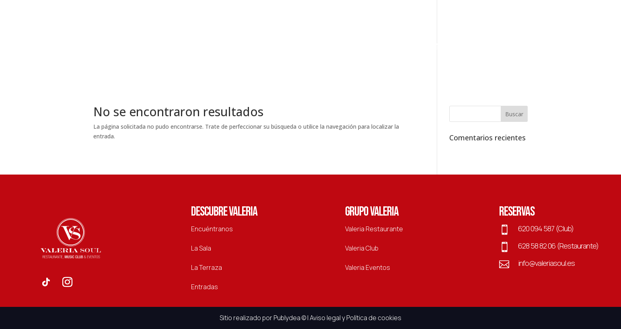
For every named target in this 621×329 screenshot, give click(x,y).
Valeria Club (361, 248)
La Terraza (367, 48)
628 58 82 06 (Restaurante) (558, 246)
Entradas (443, 48)
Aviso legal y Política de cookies (355, 317)
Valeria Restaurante (374, 228)
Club (222, 48)
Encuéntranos (212, 228)
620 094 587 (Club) (546, 228)
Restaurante (183, 48)
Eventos (252, 48)
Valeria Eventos (367, 267)
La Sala (406, 48)
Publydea (286, 317)
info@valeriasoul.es (546, 263)
